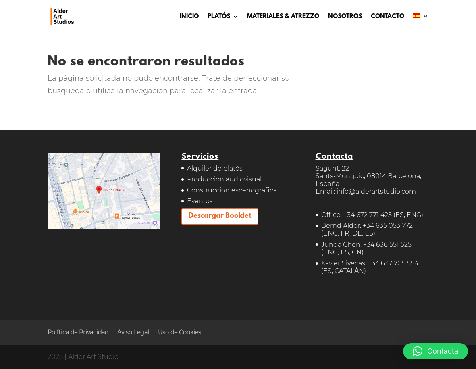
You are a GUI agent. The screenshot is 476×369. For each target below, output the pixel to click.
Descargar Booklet (220, 216)
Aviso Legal (133, 332)
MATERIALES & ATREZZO (283, 17)
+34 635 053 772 (388, 225)
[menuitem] (420, 23)
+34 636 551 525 (387, 244)
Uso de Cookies (179, 332)
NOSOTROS (345, 17)
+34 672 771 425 (367, 215)
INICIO (189, 17)
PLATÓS (219, 17)
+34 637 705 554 (393, 263)
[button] (435, 351)
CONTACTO (387, 17)
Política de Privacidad (78, 332)
